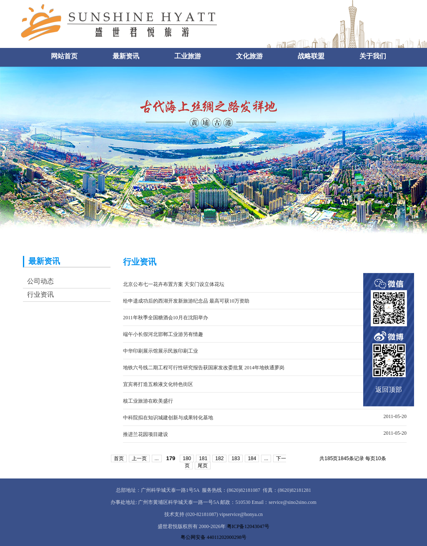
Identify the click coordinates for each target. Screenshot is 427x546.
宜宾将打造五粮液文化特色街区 (158, 384)
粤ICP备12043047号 (248, 526)
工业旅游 (187, 56)
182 (219, 458)
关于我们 (372, 56)
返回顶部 (388, 389)
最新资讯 (126, 56)
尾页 (203, 465)
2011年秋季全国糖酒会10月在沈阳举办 (165, 318)
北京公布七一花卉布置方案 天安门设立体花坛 (173, 284)
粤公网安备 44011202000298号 (214, 537)
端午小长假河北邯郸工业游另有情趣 (163, 334)
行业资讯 (40, 294)
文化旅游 (249, 56)
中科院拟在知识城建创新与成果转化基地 (168, 418)
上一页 (139, 458)
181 (203, 458)
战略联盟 (311, 56)
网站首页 (64, 56)
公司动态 (40, 281)
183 (235, 458)
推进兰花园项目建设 (145, 434)
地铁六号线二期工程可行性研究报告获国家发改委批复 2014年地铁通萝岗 (203, 368)
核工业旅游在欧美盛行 (148, 401)
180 (187, 458)
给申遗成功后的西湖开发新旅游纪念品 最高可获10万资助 (186, 301)
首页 (119, 458)
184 (252, 458)
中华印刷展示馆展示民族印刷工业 (160, 351)
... (157, 458)
